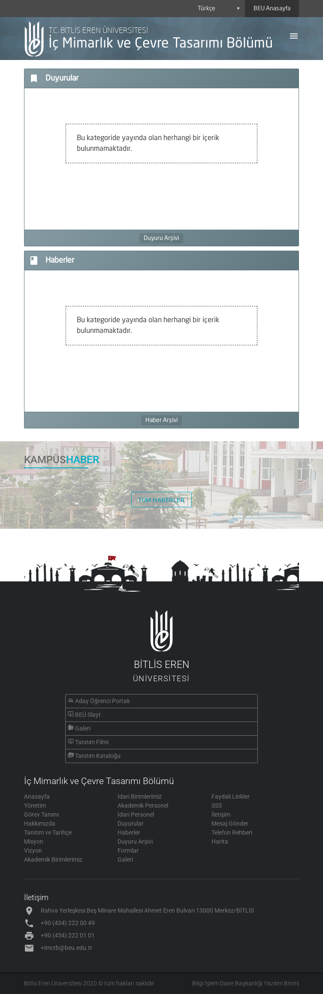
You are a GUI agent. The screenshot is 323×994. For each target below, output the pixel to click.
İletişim (220, 814)
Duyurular (131, 823)
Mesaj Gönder (229, 823)
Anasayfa (37, 796)
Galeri (83, 728)
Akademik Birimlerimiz (53, 859)
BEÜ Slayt (88, 714)
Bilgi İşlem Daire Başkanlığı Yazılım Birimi (245, 983)
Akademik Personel (143, 805)
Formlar (128, 850)
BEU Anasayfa (272, 9)
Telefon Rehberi (231, 832)
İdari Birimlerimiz (140, 796)
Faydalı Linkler (230, 796)
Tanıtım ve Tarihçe (48, 832)
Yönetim (35, 805)
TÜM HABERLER (161, 500)
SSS (216, 805)
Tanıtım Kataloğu (98, 755)
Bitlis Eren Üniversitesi (53, 983)
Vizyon (33, 850)
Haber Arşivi (161, 420)
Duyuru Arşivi (161, 238)
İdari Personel (136, 814)
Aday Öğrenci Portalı (102, 701)
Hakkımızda (39, 823)
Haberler (129, 832)
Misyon (33, 841)
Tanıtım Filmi (92, 742)
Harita (219, 841)
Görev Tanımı (41, 814)
